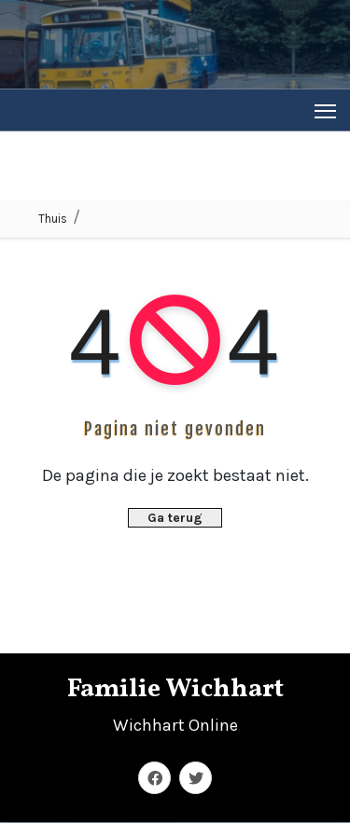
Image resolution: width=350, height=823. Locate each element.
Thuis (52, 219)
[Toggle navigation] (325, 110)
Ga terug (175, 518)
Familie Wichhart (175, 689)
